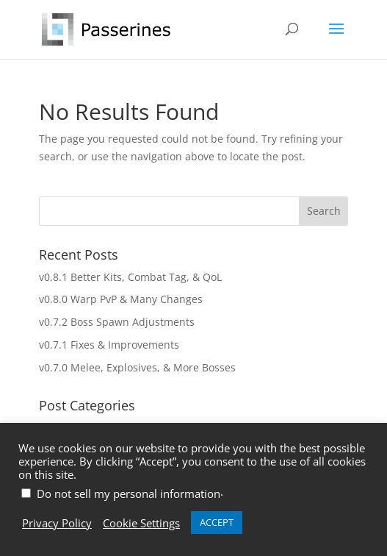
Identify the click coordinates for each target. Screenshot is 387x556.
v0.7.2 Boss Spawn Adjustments (117, 322)
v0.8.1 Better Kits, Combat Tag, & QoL (130, 277)
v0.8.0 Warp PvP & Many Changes (121, 299)
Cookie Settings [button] (141, 523)
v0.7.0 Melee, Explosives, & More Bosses (137, 367)
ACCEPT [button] (217, 522)
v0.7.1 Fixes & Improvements (109, 345)
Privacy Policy (57, 523)
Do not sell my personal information (128, 493)
